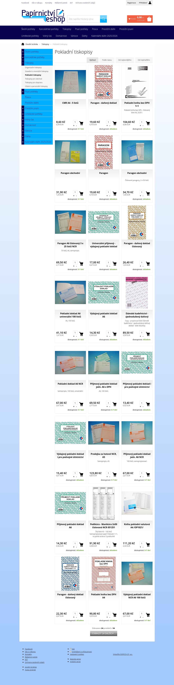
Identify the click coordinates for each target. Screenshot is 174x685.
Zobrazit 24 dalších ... (103, 633)
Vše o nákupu (37, 2)
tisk (73, 649)
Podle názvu (107, 60)
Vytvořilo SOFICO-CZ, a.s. (122, 654)
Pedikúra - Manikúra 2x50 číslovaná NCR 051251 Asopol (103, 526)
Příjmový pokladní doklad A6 (70, 526)
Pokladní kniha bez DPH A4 (103, 596)
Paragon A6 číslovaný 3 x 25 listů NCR (70, 245)
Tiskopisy (45, 44)
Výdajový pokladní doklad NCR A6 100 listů (136, 596)
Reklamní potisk (61, 2)
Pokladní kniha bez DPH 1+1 (137, 104)
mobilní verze (75, 661)
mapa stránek (30, 670)
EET (71, 2)
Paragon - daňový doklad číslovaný (137, 245)
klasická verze (75, 659)
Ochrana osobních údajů (85, 2)
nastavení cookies (77, 654)
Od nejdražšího (144, 60)
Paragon (103, 173)
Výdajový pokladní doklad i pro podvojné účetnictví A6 (70, 455)
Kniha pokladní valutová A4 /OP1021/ (137, 526)
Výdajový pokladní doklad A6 (103, 315)
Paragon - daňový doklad (104, 102)
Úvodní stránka (32, 44)
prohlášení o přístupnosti (82, 651)
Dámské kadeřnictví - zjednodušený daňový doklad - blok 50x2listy (137, 315)
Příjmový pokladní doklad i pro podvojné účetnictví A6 (137, 385)
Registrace (131, 2)
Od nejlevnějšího (124, 60)
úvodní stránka (31, 667)
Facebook (25, 2)
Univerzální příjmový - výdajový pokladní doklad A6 (103, 245)
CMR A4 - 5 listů (70, 102)
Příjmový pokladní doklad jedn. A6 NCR (136, 455)
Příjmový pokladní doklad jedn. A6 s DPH (103, 385)
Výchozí (92, 60)
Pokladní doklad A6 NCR (70, 383)
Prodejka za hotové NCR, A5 (103, 455)
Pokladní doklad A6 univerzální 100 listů (70, 315)
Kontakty (48, 2)
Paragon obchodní (70, 173)
